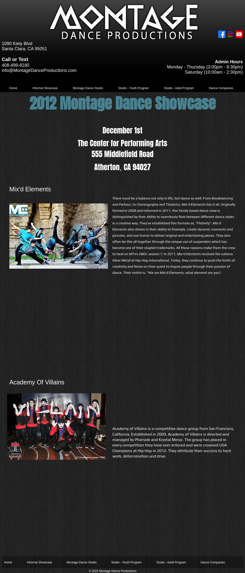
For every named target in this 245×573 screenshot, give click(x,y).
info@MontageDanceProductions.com (39, 70)
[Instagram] (230, 34)
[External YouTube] (174, 328)
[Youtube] (239, 34)
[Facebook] (222, 34)
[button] (45, 88)
